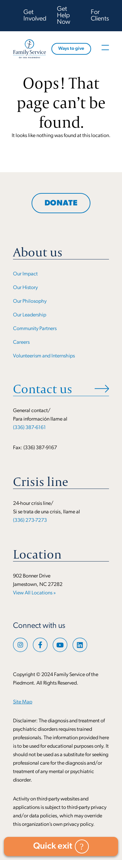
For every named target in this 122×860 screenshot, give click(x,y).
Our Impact (25, 274)
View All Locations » (34, 593)
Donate (61, 203)
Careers (21, 342)
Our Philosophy (30, 301)
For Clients (100, 15)
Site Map (22, 702)
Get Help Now (63, 15)
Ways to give (71, 48)
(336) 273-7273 (30, 520)
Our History (25, 287)
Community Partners (35, 328)
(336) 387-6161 (29, 427)
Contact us (42, 388)
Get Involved (35, 15)
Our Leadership (29, 315)
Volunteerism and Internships (44, 356)
